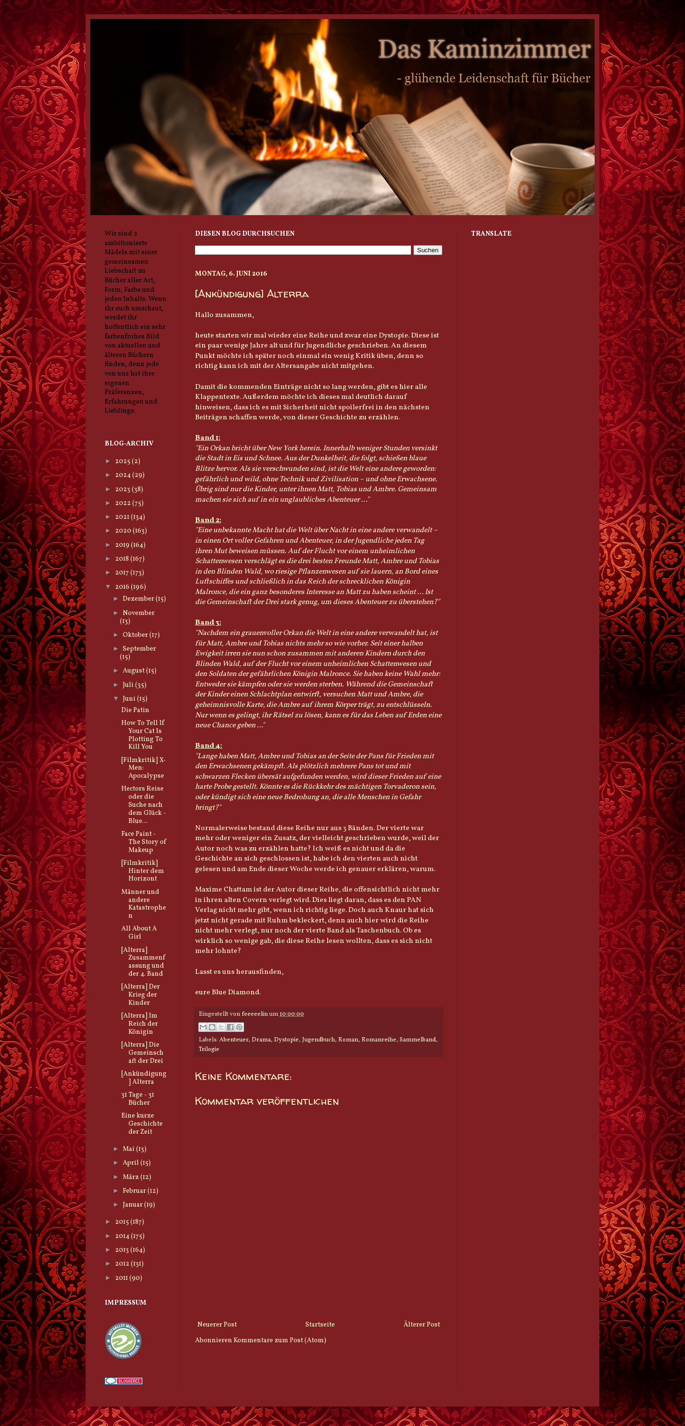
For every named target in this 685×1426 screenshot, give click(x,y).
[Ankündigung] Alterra (143, 1078)
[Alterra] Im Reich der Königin (139, 1024)
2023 (123, 489)
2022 (123, 503)
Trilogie (209, 1049)
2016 (123, 587)
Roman (348, 1040)
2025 (123, 461)
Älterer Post (421, 1324)
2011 (122, 1278)
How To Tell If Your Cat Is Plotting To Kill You (143, 735)
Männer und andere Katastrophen (143, 904)
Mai (129, 1149)
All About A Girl (139, 932)
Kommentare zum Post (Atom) (280, 1340)
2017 (122, 572)
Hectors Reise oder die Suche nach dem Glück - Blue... (143, 804)
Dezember (139, 599)
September (139, 649)
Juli (129, 685)
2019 (123, 545)
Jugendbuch (318, 1040)
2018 (122, 559)
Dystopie (286, 1040)
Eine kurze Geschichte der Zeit (142, 1124)
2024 (123, 475)
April (131, 1163)
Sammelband (418, 1040)
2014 (123, 1236)
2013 (122, 1250)
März (131, 1177)
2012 (123, 1263)
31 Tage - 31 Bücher (137, 1099)
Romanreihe (379, 1040)
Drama (261, 1040)
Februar (135, 1191)
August (134, 670)
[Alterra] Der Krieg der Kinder (140, 995)
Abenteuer (233, 1040)
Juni (130, 698)
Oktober (136, 635)
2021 (123, 517)
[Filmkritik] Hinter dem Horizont (142, 871)
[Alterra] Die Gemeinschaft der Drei (142, 1053)
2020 (124, 530)
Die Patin (135, 710)
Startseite (320, 1324)
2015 (122, 1222)
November (139, 613)
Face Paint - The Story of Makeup (143, 842)
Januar (133, 1204)
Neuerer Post (217, 1324)
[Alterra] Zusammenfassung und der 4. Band (143, 962)
